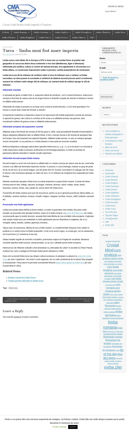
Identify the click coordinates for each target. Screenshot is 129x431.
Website (5, 32)
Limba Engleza (61, 32)
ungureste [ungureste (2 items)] (119, 358)
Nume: (103, 58)
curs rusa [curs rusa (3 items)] (113, 294)
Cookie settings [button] (59, 427)
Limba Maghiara (27, 37)
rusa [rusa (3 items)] (117, 350)
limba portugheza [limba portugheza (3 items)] (117, 318)
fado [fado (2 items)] (105, 300)
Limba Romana (20, 32)
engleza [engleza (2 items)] (120, 297)
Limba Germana (41, 32)
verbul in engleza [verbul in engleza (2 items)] (112, 363)
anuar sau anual (112, 150)
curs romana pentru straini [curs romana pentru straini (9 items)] (112, 291)
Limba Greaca (61, 37)
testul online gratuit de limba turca (70, 263)
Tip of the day (111, 212)
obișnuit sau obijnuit (113, 154)
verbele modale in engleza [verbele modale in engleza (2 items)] (112, 361)
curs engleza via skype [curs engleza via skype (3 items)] (112, 261)
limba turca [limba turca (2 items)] (110, 331)
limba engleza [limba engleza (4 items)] (109, 312)
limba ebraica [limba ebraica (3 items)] (116, 309)
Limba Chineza (79, 37)
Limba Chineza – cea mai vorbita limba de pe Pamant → (74, 300)
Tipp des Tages (111, 215)
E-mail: (103, 68)
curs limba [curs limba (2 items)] (119, 264)
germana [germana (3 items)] (110, 300)
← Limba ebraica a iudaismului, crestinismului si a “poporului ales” (24, 300)
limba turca (13, 288)
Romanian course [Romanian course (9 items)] (112, 336)
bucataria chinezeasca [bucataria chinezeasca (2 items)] (113, 241)
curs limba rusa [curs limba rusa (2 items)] (110, 285)
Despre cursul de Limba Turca (22, 277)
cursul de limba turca (75, 213)
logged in (18, 317)
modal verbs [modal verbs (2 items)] (119, 331)
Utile (92, 37)
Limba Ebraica (8, 37)
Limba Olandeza (103, 32)
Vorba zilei (109, 225)
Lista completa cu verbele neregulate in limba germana (114, 134)
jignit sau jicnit (111, 147)
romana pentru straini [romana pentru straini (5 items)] (112, 334)
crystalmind (9, 54)
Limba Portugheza (83, 32)
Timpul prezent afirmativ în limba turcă (25, 281)
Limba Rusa (120, 32)
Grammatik (109, 173)
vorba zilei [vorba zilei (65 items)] (113, 367)
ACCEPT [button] (73, 427)
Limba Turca (45, 37)
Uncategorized (111, 218)
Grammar (109, 170)
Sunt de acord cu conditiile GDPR (109, 78)
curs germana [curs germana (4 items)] (109, 264)
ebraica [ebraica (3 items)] (115, 297)
